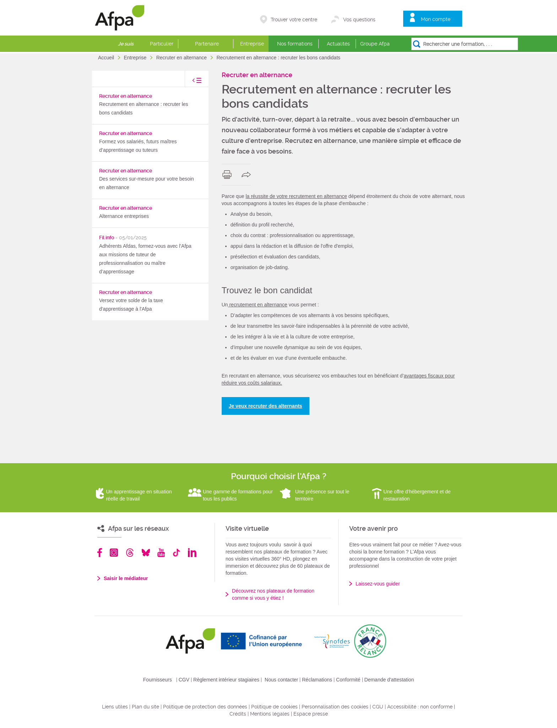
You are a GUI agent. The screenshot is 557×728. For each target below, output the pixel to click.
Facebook (99, 552)
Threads (129, 552)
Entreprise (252, 44)
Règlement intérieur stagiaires (226, 679)
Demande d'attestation (389, 679)
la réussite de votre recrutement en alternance (296, 196)
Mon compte (435, 19)
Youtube (161, 552)
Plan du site (145, 707)
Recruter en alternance (182, 57)
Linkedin (192, 552)
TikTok (176, 552)
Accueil (106, 57)
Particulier (161, 44)
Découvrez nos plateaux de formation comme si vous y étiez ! (273, 594)
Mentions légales (270, 714)
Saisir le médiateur (126, 578)
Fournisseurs (157, 679)
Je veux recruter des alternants (265, 406)
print (229, 174)
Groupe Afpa (375, 44)
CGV (184, 679)
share (248, 174)
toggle (189, 82)
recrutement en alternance (257, 304)
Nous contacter (281, 679)
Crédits (237, 714)
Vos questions (359, 19)
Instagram (113, 552)
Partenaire (207, 44)
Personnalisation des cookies (335, 707)
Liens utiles (115, 707)
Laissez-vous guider (378, 584)
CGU (377, 707)
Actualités (338, 44)
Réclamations (317, 679)
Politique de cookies (274, 707)
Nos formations (295, 44)
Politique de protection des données (205, 707)
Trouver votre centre (294, 19)
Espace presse (310, 714)
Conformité (348, 679)
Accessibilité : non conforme (420, 707)
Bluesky (145, 552)
